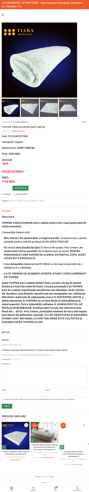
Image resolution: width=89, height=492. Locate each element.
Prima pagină (6, 122)
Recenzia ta (6, 364)
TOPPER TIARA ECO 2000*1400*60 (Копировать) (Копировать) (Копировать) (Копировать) (44, 447)
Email (48, 390)
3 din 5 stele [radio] (18, 359)
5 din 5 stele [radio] (21, 359)
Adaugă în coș (20, 188)
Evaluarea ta (6, 359)
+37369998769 (11, 2)
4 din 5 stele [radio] (20, 359)
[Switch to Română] (45, 482)
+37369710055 (30, 2)
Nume (4, 390)
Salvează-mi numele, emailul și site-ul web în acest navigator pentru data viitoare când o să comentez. (39, 399)
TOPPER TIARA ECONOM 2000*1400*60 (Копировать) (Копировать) (73, 454)
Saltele (42, 201)
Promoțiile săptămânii (20, 122)
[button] (4, 447)
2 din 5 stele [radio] (16, 359)
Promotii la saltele (16, 201)
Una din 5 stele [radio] (14, 359)
